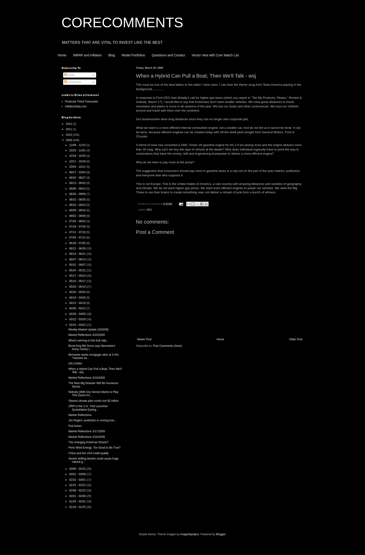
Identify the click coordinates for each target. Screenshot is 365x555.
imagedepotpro (189, 534)
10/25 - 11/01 (77, 150)
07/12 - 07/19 (77, 232)
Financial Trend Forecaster (81, 101)
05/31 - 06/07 (77, 264)
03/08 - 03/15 (77, 468)
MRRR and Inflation (87, 55)
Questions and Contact (168, 55)
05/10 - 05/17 (77, 281)
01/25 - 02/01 (77, 501)
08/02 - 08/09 (77, 216)
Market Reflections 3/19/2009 (86, 377)
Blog (111, 55)
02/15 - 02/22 (77, 485)
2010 (69, 134)
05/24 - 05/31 (77, 270)
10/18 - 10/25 (77, 155)
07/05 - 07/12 (77, 237)
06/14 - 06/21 (77, 253)
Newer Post (144, 339)
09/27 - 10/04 (77, 172)
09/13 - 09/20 (77, 183)
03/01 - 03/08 (77, 474)
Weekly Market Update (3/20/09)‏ (88, 329)
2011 (69, 129)
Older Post (295, 339)
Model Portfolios (133, 55)
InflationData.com (76, 106)
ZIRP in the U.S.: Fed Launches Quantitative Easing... (88, 408)
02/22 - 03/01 (77, 479)
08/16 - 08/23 (77, 205)
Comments (72, 82)
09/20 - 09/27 (77, 177)
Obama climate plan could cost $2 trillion (93, 400)
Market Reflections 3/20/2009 (86, 335)
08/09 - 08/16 (77, 210)
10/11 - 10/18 (77, 161)
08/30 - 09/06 (77, 194)
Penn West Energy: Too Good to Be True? (94, 447)
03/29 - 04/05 (77, 314)
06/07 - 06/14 (77, 259)
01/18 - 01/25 (77, 507)
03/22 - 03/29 (77, 319)
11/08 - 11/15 (77, 145)
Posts (69, 75)
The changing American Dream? (88, 442)
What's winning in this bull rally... (88, 340)
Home (62, 55)
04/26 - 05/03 (77, 292)
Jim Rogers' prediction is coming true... (92, 420)
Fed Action (75, 426)
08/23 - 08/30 (77, 199)
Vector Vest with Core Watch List (215, 55)
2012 (69, 124)
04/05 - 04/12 (77, 308)
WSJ (149, 209)
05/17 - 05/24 (77, 275)
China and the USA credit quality (88, 453)
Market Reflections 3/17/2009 (86, 431)
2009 (69, 140)
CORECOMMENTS (122, 22)
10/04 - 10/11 (77, 166)
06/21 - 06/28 (77, 248)
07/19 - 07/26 (77, 226)
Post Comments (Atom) (167, 345)
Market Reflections (79, 415)
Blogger (221, 534)
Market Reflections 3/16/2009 (86, 437)
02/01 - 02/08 (77, 496)
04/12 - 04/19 (77, 303)
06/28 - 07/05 (77, 243)
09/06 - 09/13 (77, 188)
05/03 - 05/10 (77, 286)
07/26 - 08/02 (77, 221)
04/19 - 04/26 (77, 297)
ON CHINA (75, 363)
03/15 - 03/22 (77, 325)
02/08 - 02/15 (77, 490)
